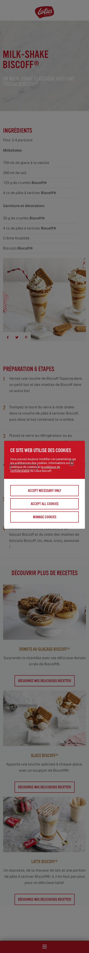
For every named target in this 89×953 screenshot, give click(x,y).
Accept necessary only (44, 491)
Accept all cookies (44, 504)
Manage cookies (44, 517)
